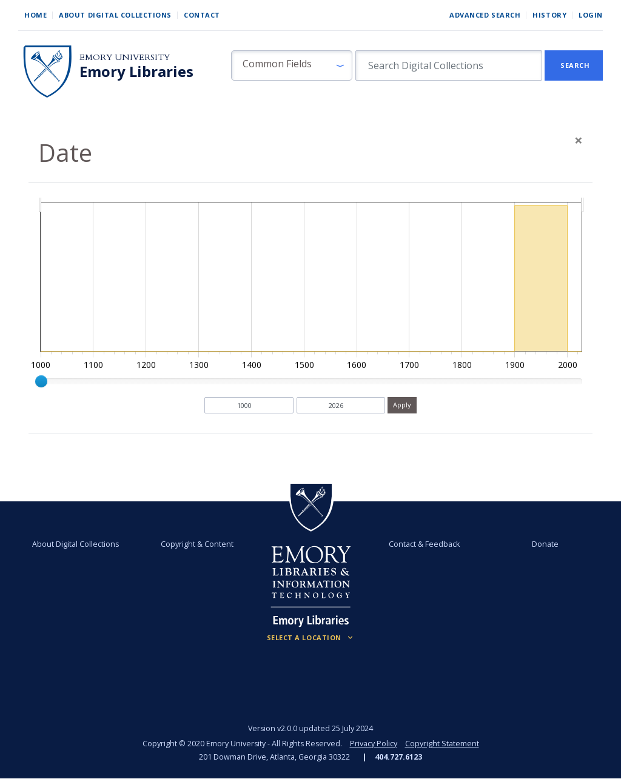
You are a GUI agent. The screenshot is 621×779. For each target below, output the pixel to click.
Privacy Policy (373, 743)
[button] (291, 65)
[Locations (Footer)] (311, 637)
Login (591, 14)
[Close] (578, 140)
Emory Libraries (136, 71)
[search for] (448, 65)
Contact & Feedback (424, 544)
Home (35, 14)
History (549, 14)
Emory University (124, 57)
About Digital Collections (115, 14)
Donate (545, 544)
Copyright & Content (197, 544)
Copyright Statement (442, 743)
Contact (202, 14)
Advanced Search (484, 14)
